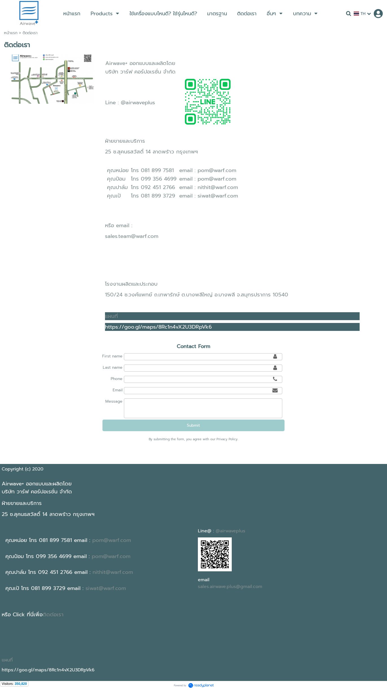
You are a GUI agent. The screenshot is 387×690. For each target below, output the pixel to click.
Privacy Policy (227, 439)
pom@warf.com (217, 170)
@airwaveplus (138, 103)
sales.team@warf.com (131, 236)
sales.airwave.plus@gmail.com (230, 586)
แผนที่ (111, 316)
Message (114, 401)
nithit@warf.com (218, 187)
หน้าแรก (11, 33)
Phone (117, 379)
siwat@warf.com (218, 196)
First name (112, 356)
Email (118, 390)
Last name (113, 367)
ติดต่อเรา (53, 615)
